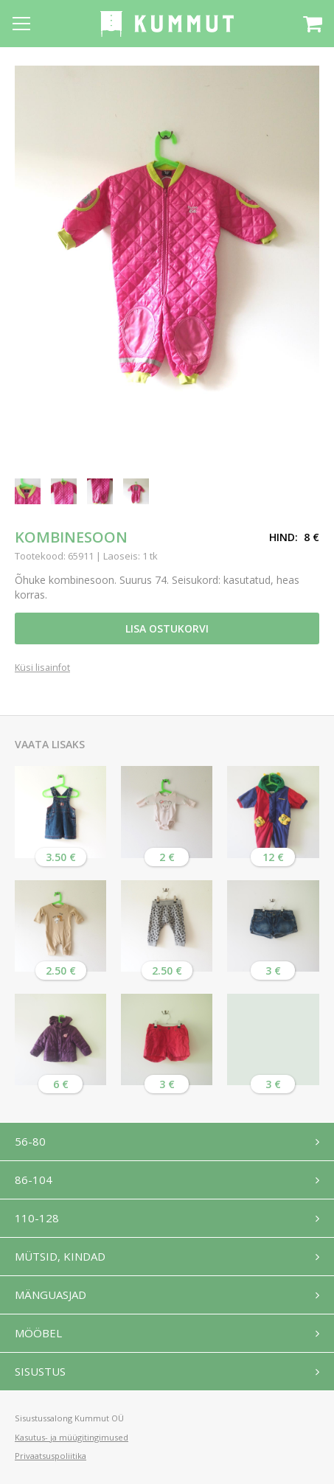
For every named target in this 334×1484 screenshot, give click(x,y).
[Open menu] (21, 23)
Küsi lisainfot (42, 668)
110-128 (37, 1217)
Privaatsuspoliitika (50, 1455)
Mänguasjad (50, 1294)
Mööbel (38, 1333)
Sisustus (40, 1371)
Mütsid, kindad (60, 1256)
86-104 (33, 1179)
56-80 (30, 1141)
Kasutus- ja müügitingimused (71, 1437)
